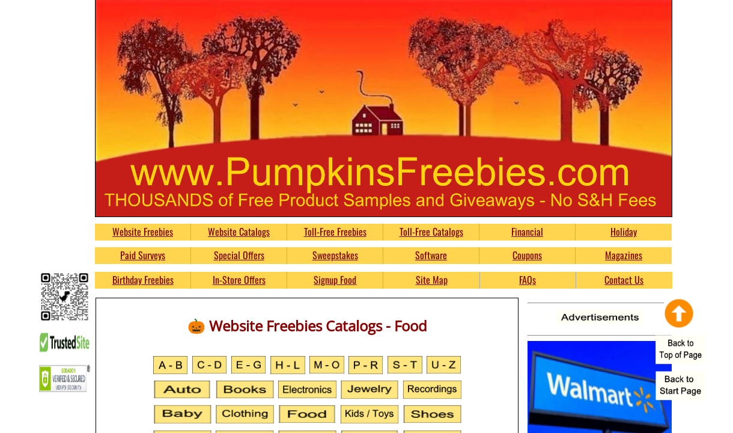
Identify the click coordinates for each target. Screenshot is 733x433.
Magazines (623, 255)
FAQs (527, 279)
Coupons (527, 255)
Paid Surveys (142, 255)
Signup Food (335, 279)
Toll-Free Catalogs (431, 231)
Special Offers (239, 255)
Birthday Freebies (143, 279)
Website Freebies (142, 231)
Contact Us (623, 279)
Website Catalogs (239, 231)
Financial (527, 231)
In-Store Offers (239, 279)
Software (431, 255)
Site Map (432, 279)
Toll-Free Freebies (335, 231)
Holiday (623, 231)
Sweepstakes (335, 255)
